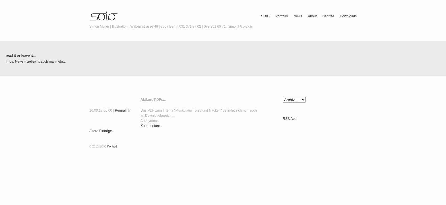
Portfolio (281, 16)
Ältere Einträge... (102, 131)
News (298, 16)
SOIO (265, 16)
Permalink (122, 110)
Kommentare (150, 126)
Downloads (348, 16)
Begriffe (328, 16)
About (312, 16)
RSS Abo (290, 119)
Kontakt (112, 146)
